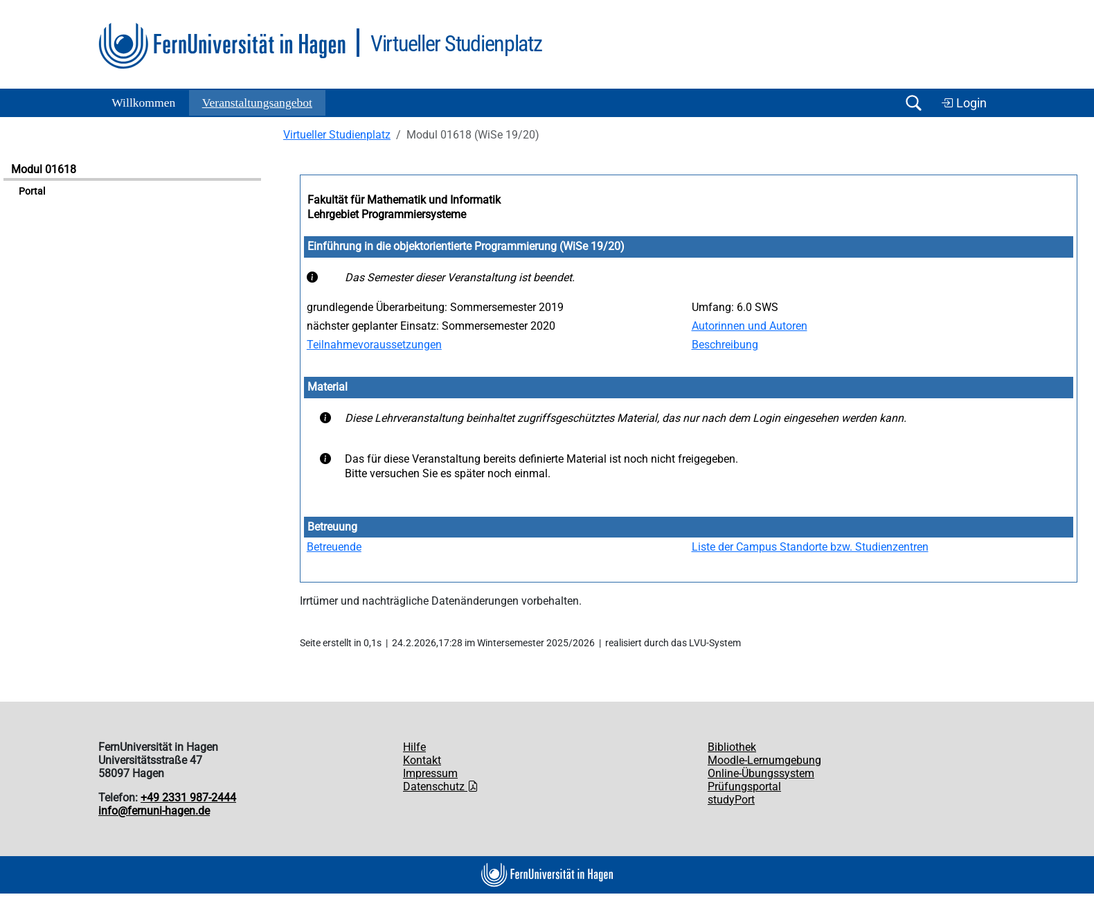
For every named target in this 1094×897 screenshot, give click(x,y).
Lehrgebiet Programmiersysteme (386, 214)
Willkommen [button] (143, 102)
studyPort (731, 799)
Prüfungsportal (744, 786)
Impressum (430, 773)
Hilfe (414, 747)
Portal (32, 191)
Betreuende (334, 546)
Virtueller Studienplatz (337, 134)
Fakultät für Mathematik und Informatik (404, 199)
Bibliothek (732, 747)
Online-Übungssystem (761, 773)
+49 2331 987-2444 (188, 797)
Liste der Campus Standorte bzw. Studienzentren (810, 546)
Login (964, 103)
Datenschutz (440, 786)
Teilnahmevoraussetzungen (374, 344)
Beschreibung (725, 344)
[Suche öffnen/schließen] (913, 103)
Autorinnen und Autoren (749, 325)
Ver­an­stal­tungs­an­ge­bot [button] (257, 102)
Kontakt (422, 760)
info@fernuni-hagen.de (154, 810)
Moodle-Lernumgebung (764, 760)
